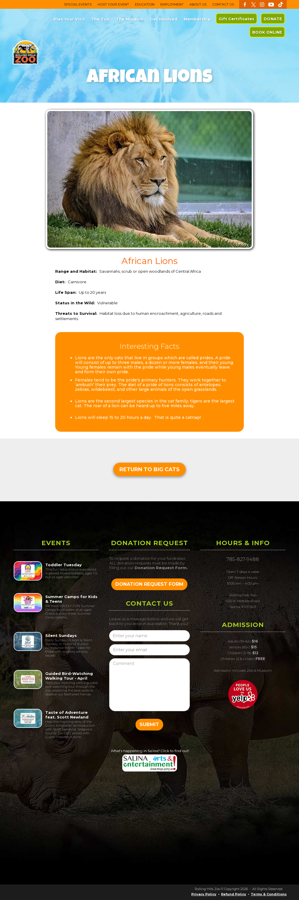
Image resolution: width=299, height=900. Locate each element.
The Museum (129, 19)
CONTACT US (223, 4)
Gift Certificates (237, 18)
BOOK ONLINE (267, 32)
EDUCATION (144, 4)
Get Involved (163, 19)
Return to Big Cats (149, 469)
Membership (197, 19)
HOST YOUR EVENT (113, 4)
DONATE (273, 18)
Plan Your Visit (69, 19)
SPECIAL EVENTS (78, 4)
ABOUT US (198, 4)
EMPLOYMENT (172, 4)
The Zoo (100, 19)
